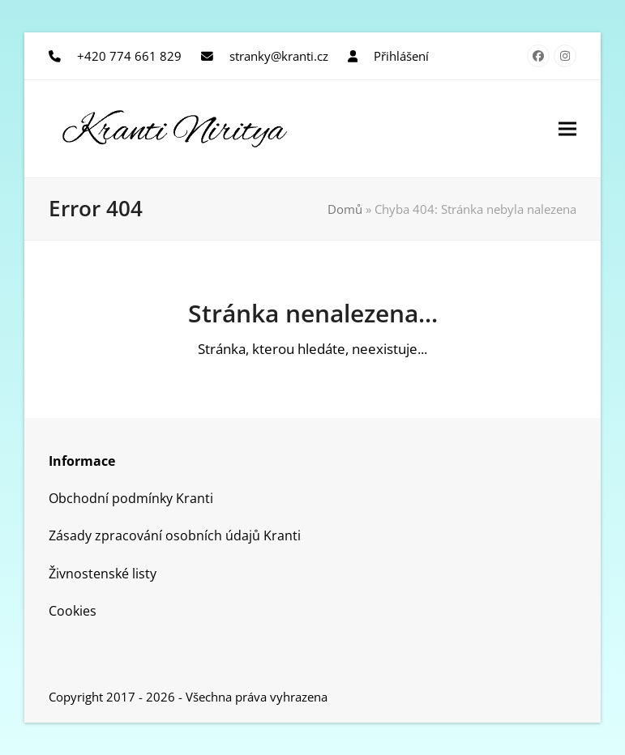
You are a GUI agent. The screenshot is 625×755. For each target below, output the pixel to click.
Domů (344, 209)
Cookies (72, 611)
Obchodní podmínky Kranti (131, 498)
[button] (567, 129)
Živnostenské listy (102, 573)
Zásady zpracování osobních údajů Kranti (175, 535)
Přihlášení (401, 56)
